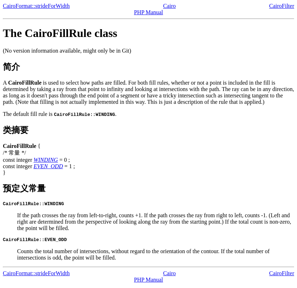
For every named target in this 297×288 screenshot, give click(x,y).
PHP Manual (148, 12)
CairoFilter (281, 6)
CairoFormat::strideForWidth (36, 6)
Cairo (169, 6)
